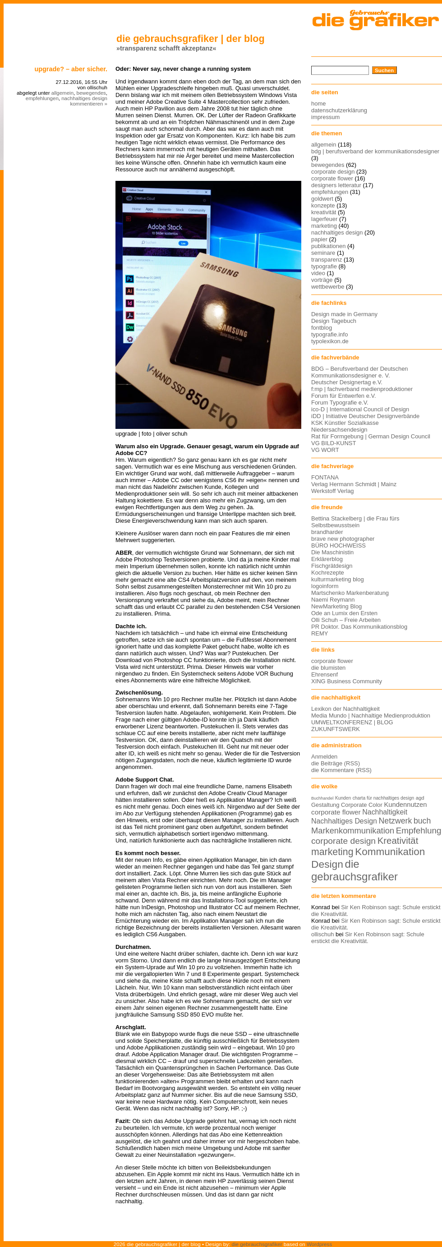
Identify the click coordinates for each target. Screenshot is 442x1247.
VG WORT (325, 449)
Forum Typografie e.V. (339, 402)
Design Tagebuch (333, 321)
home (318, 103)
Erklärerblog (327, 559)
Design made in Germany (344, 314)
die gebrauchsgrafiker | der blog (190, 38)
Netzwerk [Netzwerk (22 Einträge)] (395, 820)
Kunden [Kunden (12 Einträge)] (343, 798)
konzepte (323, 205)
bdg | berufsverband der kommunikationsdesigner (375, 151)
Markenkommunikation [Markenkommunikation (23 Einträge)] (352, 830)
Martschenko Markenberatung (350, 592)
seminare (323, 252)
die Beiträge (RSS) (335, 763)
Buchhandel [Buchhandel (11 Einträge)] (322, 798)
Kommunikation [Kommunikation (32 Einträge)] (390, 851)
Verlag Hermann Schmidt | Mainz (353, 484)
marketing (324, 225)
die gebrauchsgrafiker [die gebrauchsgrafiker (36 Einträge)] (354, 870)
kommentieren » (88, 103)
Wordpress (319, 1244)
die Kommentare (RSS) (341, 770)
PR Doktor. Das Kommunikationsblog (359, 626)
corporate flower (332, 178)
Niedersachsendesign (339, 429)
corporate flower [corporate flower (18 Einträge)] (336, 812)
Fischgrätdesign (331, 565)
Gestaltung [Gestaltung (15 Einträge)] (325, 804)
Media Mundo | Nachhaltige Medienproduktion (370, 715)
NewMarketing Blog (336, 606)
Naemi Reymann (333, 599)
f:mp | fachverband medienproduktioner (362, 389)
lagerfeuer (324, 219)
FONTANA (325, 477)
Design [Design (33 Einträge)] (327, 864)
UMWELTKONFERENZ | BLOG (352, 722)
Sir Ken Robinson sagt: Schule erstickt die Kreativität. (367, 937)
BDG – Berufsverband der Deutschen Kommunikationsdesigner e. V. (359, 372)
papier (319, 239)
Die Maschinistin (332, 552)
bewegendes (91, 93)
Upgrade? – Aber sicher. (70, 69)
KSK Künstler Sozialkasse (345, 422)
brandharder (327, 532)
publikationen (328, 246)
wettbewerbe (327, 286)
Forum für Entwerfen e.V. (343, 395)
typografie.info (329, 334)
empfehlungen (42, 98)
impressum (325, 117)
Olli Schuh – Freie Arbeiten (346, 620)
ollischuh (322, 934)
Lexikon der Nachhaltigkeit (345, 708)
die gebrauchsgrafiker (257, 1244)
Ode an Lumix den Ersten (344, 613)
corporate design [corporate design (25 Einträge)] (343, 841)
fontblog (321, 327)
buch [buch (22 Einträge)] (422, 820)
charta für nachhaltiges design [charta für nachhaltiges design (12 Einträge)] (383, 798)
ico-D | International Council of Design (360, 409)
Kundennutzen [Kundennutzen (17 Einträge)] (405, 804)
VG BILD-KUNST (333, 443)
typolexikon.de (330, 341)
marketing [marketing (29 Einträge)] (332, 852)
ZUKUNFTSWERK (335, 729)
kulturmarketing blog (337, 579)
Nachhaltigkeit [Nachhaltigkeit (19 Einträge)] (384, 812)
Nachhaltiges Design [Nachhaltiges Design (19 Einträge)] (344, 821)
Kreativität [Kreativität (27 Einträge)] (398, 841)
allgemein (62, 93)
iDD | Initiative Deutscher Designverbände (365, 416)
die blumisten (328, 667)
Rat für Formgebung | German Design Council (370, 436)
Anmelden (324, 756)
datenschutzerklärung (339, 110)
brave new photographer (342, 538)
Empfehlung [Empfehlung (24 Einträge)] (419, 830)
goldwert (322, 198)
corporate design (333, 171)
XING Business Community (346, 681)
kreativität (323, 212)
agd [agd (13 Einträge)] (420, 798)
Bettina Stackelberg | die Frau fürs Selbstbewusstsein (355, 522)
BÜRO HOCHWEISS (338, 545)
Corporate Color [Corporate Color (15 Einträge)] (361, 804)
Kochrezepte (327, 572)
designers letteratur (336, 185)
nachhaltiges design (84, 98)
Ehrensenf (324, 674)
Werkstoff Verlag (332, 491)
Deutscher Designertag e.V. (346, 382)
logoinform (324, 586)
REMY (319, 633)
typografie (324, 266)
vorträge (322, 279)
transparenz (326, 259)
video (318, 273)
